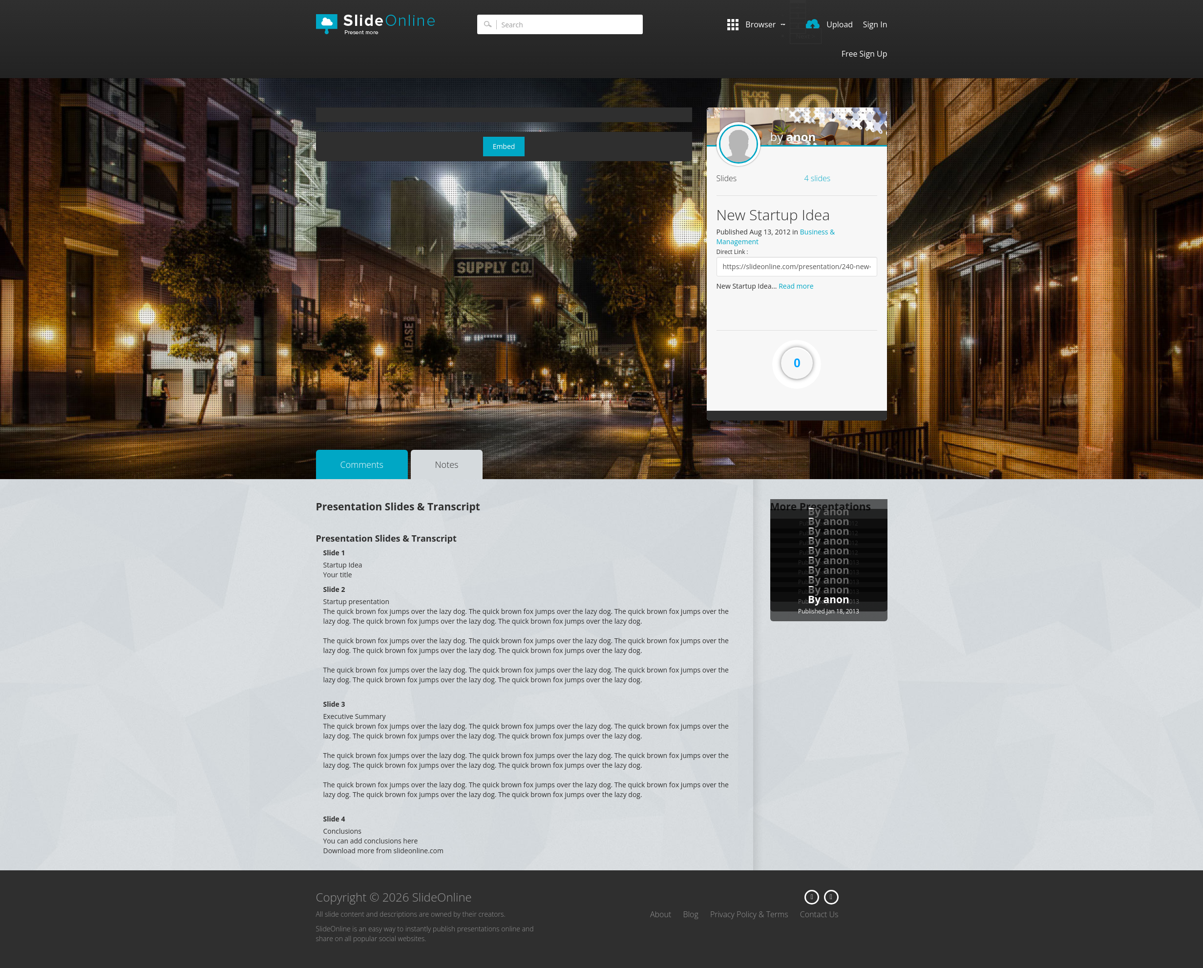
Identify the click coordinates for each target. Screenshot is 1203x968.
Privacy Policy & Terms (749, 914)
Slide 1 (334, 552)
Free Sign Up (864, 53)
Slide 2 (334, 589)
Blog (690, 914)
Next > (805, 36)
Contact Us (819, 914)
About (660, 914)
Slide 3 (334, 704)
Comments (361, 464)
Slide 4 (334, 818)
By (815, 599)
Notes (447, 464)
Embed (504, 146)
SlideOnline (382, 24)
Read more (796, 286)
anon (801, 136)
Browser (756, 24)
